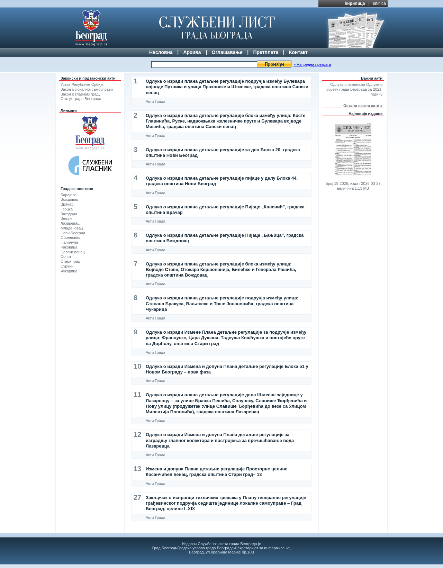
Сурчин (67, 266)
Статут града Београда (81, 99)
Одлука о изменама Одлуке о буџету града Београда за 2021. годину (354, 89)
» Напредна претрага (312, 64)
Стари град (70, 261)
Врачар (67, 204)
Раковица (69, 247)
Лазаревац (70, 223)
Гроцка (67, 209)
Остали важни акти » (362, 105)
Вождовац (69, 199)
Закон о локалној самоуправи (87, 89)
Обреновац (70, 237)
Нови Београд (73, 233)
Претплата (265, 52)
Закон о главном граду (80, 94)
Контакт (298, 52)
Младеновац (72, 228)
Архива (192, 52)
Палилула (69, 242)
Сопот (66, 256)
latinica (379, 3)
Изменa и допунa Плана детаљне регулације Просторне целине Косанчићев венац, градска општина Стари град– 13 (217, 471)
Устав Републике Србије (82, 84)
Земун (66, 218)
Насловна (161, 52)
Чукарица (69, 271)
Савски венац (73, 252)
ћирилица (355, 3)
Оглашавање (227, 52)
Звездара (69, 214)
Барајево (68, 195)
